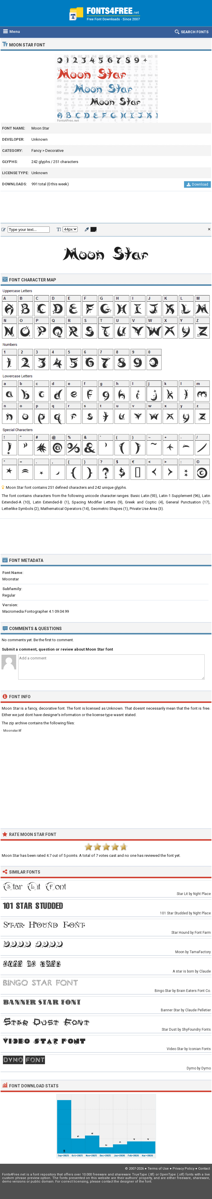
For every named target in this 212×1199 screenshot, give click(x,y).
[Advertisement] (106, 207)
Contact (204, 1169)
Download (197, 184)
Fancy (36, 150)
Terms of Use (158, 1169)
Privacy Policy (183, 1169)
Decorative (54, 150)
